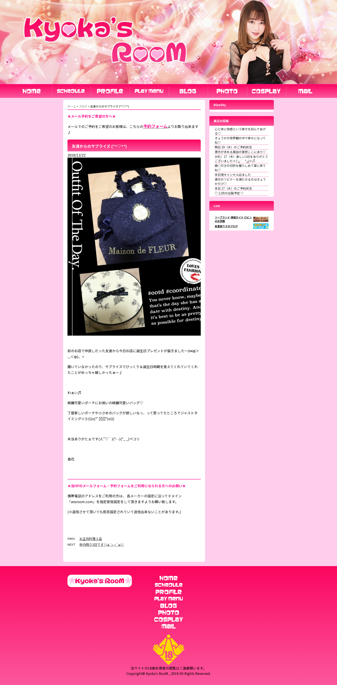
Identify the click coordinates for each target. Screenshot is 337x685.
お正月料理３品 (90, 538)
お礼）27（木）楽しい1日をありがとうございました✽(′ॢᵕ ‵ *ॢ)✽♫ (241, 158)
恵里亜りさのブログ (226, 226)
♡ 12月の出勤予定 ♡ (229, 193)
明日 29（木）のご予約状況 (233, 147)
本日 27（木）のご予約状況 (233, 188)
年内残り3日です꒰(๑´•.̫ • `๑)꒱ (101, 544)
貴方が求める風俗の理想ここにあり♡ (240, 152)
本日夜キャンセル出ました (233, 174)
